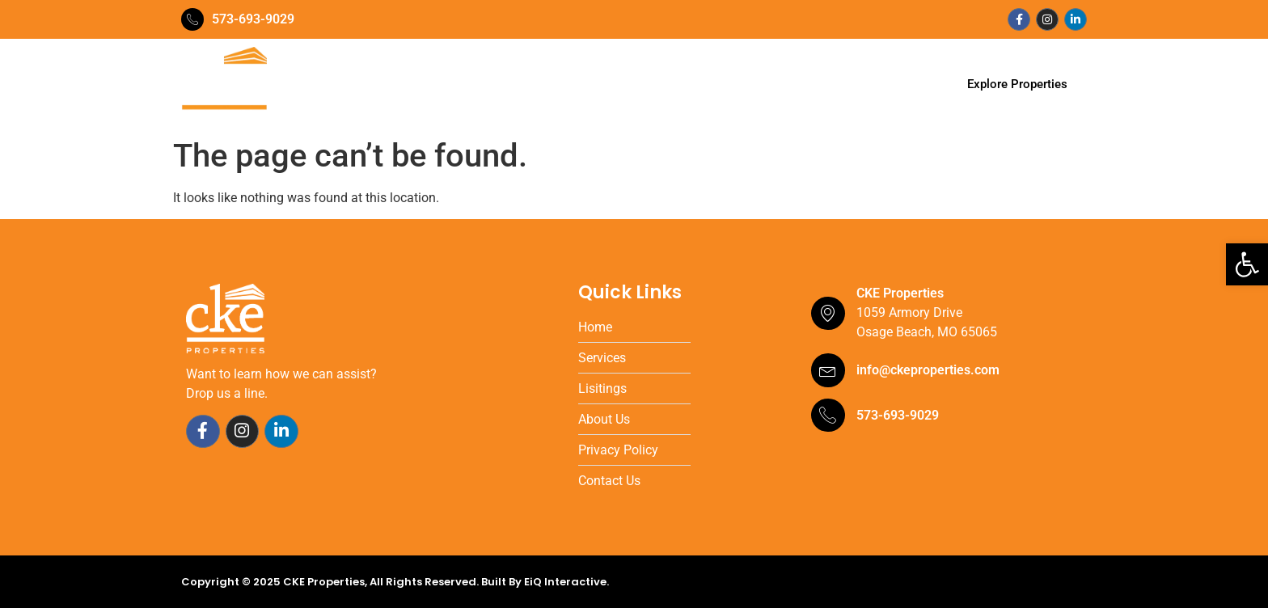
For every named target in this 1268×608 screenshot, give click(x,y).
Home (417, 84)
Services (567, 84)
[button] (1247, 264)
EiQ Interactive (565, 581)
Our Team (488, 84)
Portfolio (644, 84)
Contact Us (832, 84)
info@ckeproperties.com (928, 370)
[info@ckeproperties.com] (828, 370)
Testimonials (733, 84)
